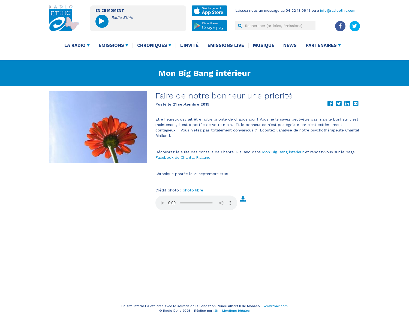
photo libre (193, 190)
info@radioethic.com (337, 10)
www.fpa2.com (276, 306)
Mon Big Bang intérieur (204, 73)
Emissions (111, 45)
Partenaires (321, 45)
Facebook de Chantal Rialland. (183, 157)
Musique (263, 45)
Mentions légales (236, 311)
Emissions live (225, 45)
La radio (75, 45)
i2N (215, 311)
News (290, 45)
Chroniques (152, 45)
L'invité (189, 45)
